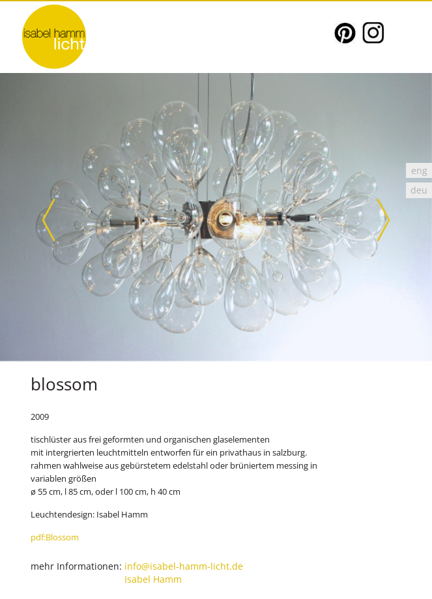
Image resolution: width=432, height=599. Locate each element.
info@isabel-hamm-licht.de (183, 566)
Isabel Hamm (153, 579)
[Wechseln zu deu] (419, 190)
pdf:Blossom (55, 537)
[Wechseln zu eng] (419, 170)
